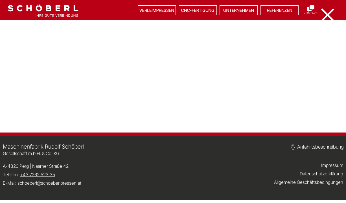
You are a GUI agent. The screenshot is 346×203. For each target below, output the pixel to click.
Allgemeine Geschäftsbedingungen (308, 182)
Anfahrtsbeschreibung (320, 147)
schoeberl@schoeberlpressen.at (49, 183)
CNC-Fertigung (197, 10)
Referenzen (279, 10)
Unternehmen (238, 10)
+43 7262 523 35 (37, 174)
